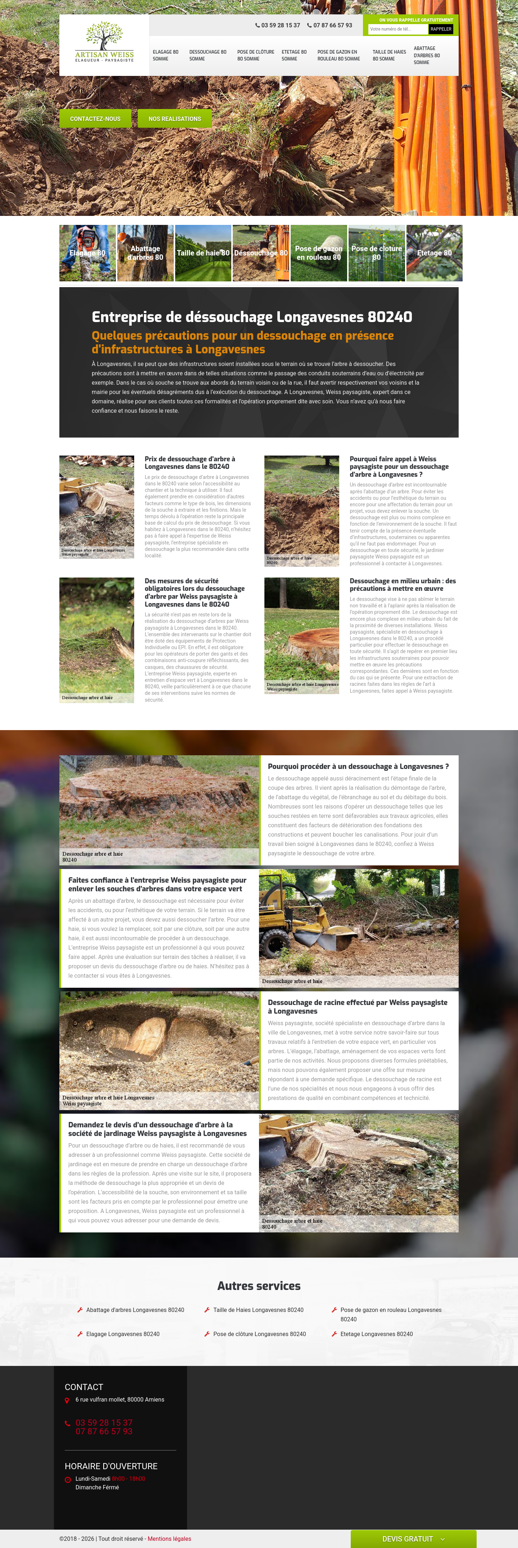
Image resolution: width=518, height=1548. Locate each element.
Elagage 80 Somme (165, 55)
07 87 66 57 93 (329, 25)
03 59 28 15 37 (277, 25)
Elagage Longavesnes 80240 (123, 1334)
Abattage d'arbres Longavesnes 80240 (135, 1310)
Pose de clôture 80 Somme (255, 55)
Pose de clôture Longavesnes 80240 (259, 1334)
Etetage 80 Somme (294, 55)
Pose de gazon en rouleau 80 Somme (339, 55)
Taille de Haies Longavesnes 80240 (258, 1310)
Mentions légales (169, 1538)
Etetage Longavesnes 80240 (377, 1334)
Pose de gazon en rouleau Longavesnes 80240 (391, 1315)
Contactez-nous (95, 119)
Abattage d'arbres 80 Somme (427, 55)
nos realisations (175, 119)
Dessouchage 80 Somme (208, 55)
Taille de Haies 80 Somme (389, 55)
